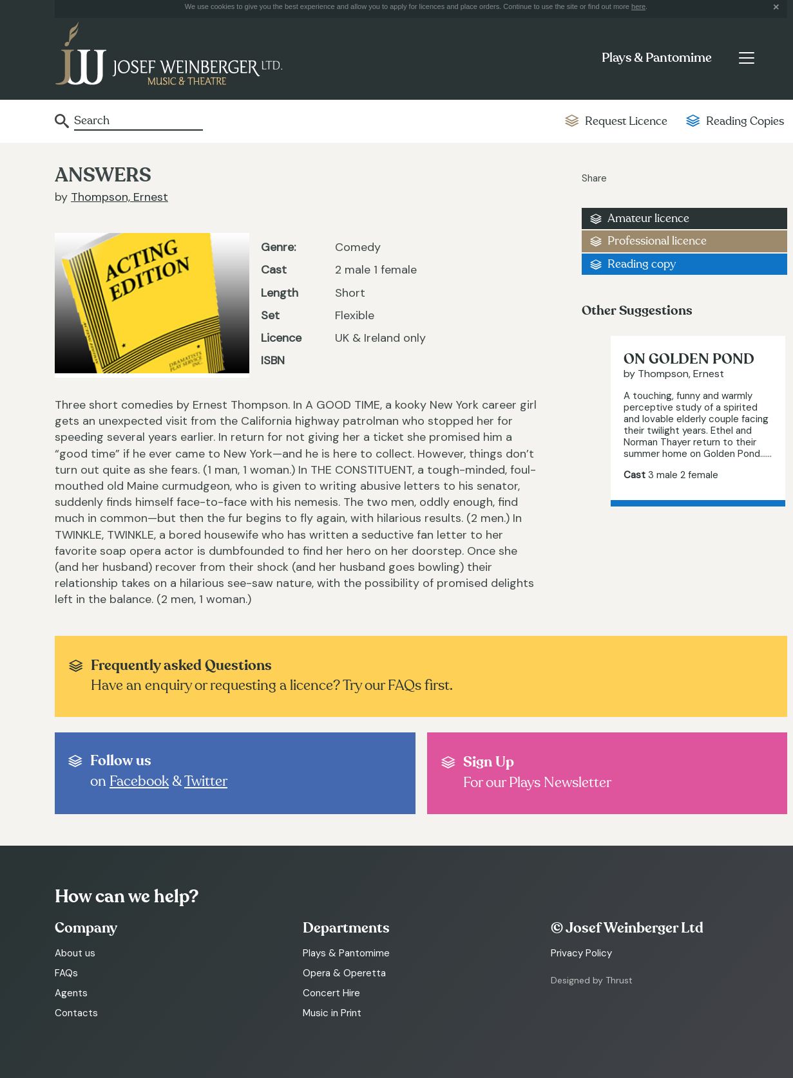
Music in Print (332, 1013)
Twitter (205, 781)
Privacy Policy (581, 953)
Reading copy (641, 264)
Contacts (76, 1013)
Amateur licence (648, 218)
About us (75, 953)
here (638, 6)
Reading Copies (745, 121)
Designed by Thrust (592, 980)
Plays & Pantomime (657, 58)
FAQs (66, 973)
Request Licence (626, 121)
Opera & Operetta (344, 973)
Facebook (139, 781)
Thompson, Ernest (119, 197)
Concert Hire (331, 993)
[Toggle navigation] (746, 58)
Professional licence (657, 241)
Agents (71, 993)
